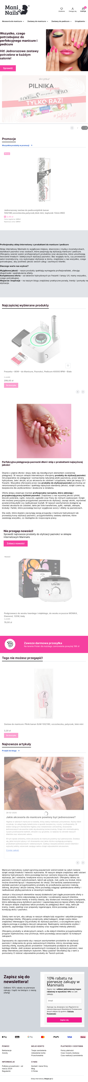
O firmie (34, 1071)
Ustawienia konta (38, 1053)
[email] (64, 1000)
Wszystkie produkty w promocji (17, 145)
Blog (33, 1068)
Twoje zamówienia (38, 1050)
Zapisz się (64, 1020)
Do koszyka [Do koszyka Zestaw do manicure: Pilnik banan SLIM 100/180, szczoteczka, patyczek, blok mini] (11, 735)
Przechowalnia (37, 1055)
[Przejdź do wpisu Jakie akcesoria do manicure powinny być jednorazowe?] (44, 783)
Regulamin (6, 1071)
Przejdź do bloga (11, 751)
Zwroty (5, 1053)
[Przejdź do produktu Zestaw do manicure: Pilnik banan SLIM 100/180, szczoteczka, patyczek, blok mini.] (43, 693)
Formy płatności (67, 1050)
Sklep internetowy (41, 1079)
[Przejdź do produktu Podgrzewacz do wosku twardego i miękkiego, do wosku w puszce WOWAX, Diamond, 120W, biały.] (45, 583)
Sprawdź (8, 68)
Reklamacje (6, 1050)
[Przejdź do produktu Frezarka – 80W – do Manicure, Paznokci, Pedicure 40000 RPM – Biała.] (37, 341)
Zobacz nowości (16, 543)
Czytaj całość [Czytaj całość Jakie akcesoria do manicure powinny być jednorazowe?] (12, 850)
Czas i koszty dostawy (70, 1053)
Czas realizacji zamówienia (72, 1055)
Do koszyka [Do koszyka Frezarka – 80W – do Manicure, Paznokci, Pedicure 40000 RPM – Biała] (11, 385)
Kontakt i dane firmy (39, 1066)
